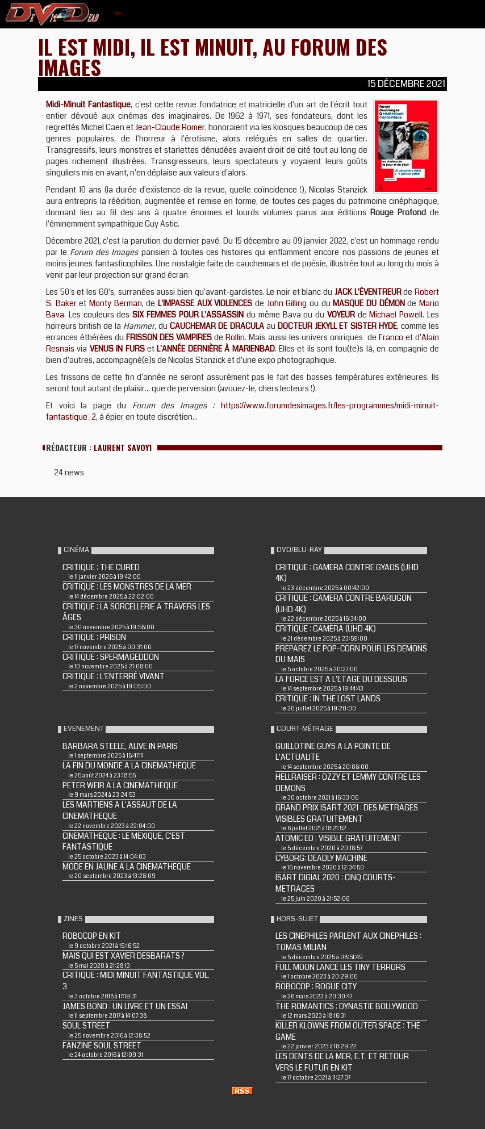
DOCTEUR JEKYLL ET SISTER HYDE (337, 326)
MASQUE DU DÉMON (368, 303)
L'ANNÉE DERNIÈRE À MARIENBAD (215, 348)
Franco (391, 337)
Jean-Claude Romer (170, 127)
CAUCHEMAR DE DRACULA (217, 326)
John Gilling (287, 303)
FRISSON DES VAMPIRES (169, 337)
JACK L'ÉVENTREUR (368, 292)
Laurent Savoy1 (123, 447)
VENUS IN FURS (117, 348)
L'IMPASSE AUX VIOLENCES (205, 303)
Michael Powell (396, 314)
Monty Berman (115, 303)
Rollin (235, 337)
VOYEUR (341, 314)
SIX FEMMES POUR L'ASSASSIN (188, 314)
